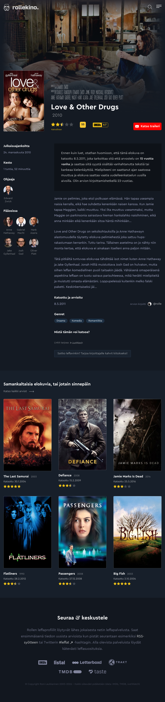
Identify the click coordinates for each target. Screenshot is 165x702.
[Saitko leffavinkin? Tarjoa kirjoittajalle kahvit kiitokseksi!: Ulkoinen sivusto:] (92, 353)
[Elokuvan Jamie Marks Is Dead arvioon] (137, 444)
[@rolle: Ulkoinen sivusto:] (155, 304)
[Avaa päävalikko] (159, 7)
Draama (61, 321)
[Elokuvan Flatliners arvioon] (27, 541)
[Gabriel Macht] (21, 226)
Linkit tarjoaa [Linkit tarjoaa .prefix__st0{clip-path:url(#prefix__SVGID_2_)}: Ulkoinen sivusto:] (68, 343)
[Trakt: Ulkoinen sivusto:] (118, 662)
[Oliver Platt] (33, 247)
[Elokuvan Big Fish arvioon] (137, 541)
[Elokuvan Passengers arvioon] (83, 541)
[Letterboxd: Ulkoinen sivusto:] (87, 662)
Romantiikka (95, 321)
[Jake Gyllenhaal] (8, 247)
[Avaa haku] (150, 7)
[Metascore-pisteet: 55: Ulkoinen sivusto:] (86, 125)
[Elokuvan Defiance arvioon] (83, 443)
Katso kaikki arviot (18, 391)
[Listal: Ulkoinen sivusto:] (59, 662)
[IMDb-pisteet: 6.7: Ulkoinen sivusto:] (103, 125)
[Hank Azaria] (33, 226)
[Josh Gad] (21, 247)
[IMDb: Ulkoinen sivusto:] (43, 662)
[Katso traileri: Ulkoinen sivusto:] (147, 124)
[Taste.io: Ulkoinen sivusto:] (97, 672)
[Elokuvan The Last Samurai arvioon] (27, 444)
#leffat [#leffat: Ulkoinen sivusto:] (64, 642)
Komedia (77, 321)
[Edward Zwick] (8, 194)
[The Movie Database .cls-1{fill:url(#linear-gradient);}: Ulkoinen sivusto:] (70, 672)
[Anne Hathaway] (8, 226)
